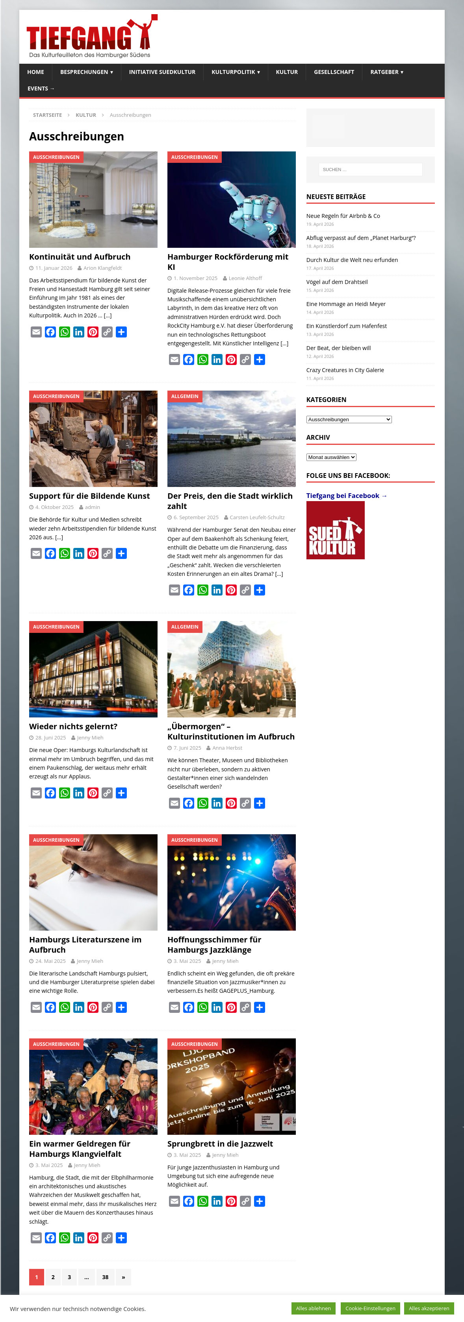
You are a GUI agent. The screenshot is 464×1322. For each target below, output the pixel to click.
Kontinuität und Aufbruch (80, 256)
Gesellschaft (334, 72)
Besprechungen (84, 72)
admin (92, 507)
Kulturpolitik (233, 72)
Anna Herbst (227, 747)
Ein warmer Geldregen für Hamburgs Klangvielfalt (79, 1148)
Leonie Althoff (245, 278)
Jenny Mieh (90, 737)
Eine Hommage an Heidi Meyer (346, 304)
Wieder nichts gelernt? (73, 726)
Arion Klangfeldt (103, 267)
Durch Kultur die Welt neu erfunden (352, 260)
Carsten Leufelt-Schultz (257, 517)
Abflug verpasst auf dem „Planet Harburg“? (361, 238)
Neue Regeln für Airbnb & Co (343, 215)
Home (35, 72)
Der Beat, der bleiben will (338, 348)
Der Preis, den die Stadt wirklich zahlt (230, 500)
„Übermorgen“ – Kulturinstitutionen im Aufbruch (231, 731)
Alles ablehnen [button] (313, 1308)
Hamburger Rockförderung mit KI (228, 261)
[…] (108, 315)
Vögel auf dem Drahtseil (337, 282)
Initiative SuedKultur (162, 72)
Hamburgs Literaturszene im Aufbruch (85, 944)
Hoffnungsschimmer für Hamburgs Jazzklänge (214, 944)
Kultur (287, 72)
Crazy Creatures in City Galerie (345, 370)
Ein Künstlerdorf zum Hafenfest (346, 326)
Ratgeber (384, 72)
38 (105, 1277)
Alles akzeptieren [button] (429, 1308)
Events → (41, 88)
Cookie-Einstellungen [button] (370, 1308)
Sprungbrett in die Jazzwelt (220, 1143)
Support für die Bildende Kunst (89, 495)
